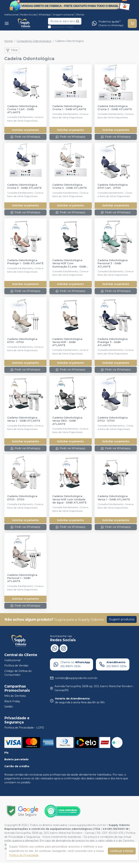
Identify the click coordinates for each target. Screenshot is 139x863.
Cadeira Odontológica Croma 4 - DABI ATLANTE (69, 186)
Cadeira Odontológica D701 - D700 (22, 341)
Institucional (11, 14)
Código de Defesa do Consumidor (18, 673)
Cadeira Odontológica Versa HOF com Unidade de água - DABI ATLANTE (69, 499)
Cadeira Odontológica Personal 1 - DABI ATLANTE (22, 578)
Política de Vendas (16, 665)
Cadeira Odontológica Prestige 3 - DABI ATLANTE (113, 342)
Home (8, 41)
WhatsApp (45, 14)
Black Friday (12, 701)
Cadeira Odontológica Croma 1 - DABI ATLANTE (69, 108)
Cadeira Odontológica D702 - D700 (113, 419)
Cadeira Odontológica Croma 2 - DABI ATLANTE (115, 108)
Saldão (8, 706)
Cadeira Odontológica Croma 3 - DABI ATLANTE (24, 186)
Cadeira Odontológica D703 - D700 (22, 498)
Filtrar (12, 50)
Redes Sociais (28, 14)
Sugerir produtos (121, 619)
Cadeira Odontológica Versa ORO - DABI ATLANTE (67, 421)
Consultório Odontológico (34, 41)
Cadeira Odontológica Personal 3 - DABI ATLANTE (113, 263)
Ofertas (79, 14)
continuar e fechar (121, 850)
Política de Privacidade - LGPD (24, 727)
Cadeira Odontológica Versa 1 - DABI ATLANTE (114, 498)
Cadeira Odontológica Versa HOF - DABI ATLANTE (67, 342)
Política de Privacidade (24, 855)
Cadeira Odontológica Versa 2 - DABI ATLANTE (23, 419)
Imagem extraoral (63, 14)
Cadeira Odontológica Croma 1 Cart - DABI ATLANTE (22, 109)
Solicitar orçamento (25, 130)
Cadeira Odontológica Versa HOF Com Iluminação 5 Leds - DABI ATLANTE (69, 263)
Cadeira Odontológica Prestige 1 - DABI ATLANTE (25, 262)
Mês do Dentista (15, 695)
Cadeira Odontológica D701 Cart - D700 (113, 186)
